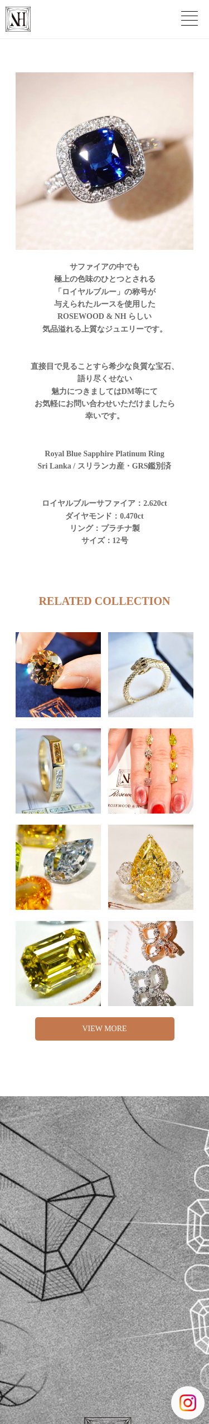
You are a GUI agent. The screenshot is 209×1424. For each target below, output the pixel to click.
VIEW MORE (104, 1028)
